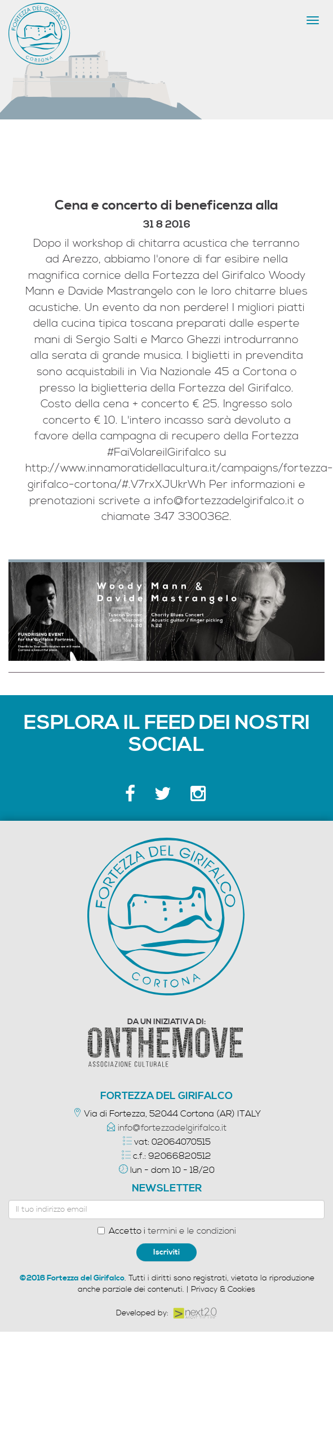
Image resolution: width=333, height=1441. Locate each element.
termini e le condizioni (192, 1231)
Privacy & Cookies (223, 1289)
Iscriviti (166, 1252)
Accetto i (166, 1231)
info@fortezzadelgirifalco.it (172, 1127)
